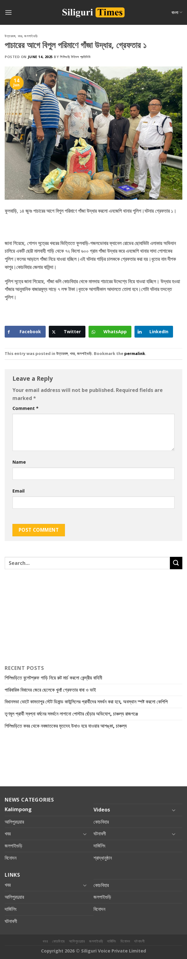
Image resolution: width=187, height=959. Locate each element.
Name (19, 462)
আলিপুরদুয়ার (14, 821)
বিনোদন (10, 857)
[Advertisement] (54, 229)
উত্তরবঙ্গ (10, 36)
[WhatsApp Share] (110, 332)
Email (18, 491)
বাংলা (176, 12)
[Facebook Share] (25, 332)
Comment (25, 408)
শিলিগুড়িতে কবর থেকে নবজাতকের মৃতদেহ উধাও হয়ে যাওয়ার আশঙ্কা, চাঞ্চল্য (66, 725)
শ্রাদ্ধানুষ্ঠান (103, 857)
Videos (102, 809)
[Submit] (176, 563)
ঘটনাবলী (100, 833)
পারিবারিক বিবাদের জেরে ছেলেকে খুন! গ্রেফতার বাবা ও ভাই (51, 689)
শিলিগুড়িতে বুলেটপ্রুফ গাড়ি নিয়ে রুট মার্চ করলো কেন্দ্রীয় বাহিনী (53, 677)
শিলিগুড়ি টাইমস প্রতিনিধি (75, 56)
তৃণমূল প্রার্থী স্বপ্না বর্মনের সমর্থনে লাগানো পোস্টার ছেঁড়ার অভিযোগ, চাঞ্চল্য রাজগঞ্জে (72, 713)
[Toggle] (173, 810)
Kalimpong (18, 809)
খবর (20, 36)
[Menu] (8, 12)
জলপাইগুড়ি (31, 36)
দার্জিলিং (100, 845)
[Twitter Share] (67, 332)
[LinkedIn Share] (154, 332)
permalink (134, 353)
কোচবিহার (101, 821)
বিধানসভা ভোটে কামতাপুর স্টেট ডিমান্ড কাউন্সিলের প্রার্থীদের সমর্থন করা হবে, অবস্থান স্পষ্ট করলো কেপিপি (87, 701)
